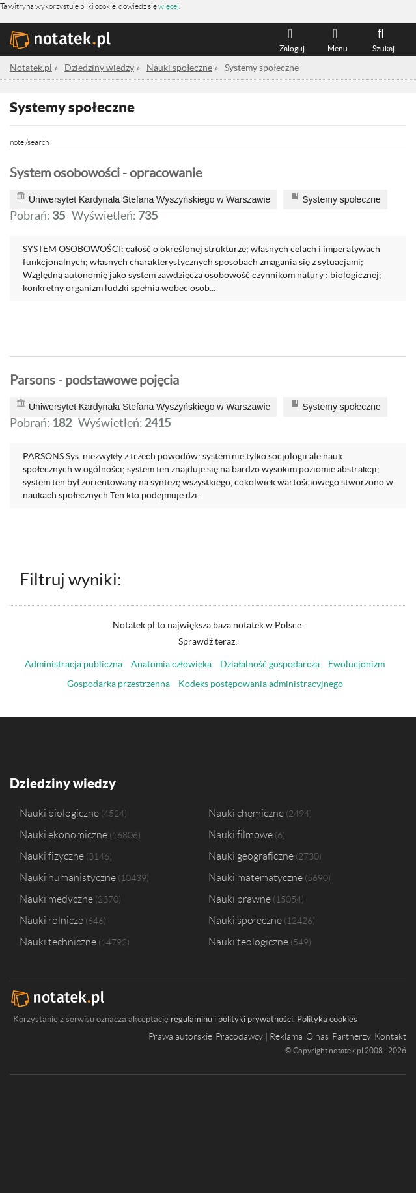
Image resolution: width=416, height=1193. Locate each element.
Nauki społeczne (245, 920)
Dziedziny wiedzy (63, 783)
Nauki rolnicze (51, 920)
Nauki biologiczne (59, 813)
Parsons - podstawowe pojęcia (94, 380)
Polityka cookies (327, 1019)
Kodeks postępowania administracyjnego (260, 683)
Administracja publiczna (73, 664)
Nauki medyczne (56, 898)
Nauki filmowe (240, 834)
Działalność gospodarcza (270, 664)
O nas (317, 1036)
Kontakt (390, 1036)
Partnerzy (351, 1036)
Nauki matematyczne (255, 877)
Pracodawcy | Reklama (259, 1036)
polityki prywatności (255, 1019)
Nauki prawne (239, 898)
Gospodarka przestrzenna (118, 683)
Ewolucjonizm (356, 664)
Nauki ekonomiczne (63, 834)
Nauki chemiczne (246, 813)
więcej (168, 6)
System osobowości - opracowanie (106, 173)
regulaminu (191, 1019)
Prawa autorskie (180, 1036)
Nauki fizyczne (52, 856)
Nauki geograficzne (251, 856)
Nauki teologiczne (248, 941)
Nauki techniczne (58, 941)
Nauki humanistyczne (68, 877)
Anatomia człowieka (171, 664)
